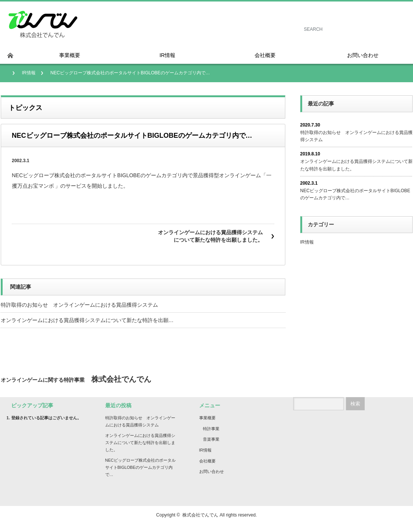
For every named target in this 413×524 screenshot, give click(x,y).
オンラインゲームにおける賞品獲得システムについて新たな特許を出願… (87, 320)
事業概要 (207, 418)
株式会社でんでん (200, 515)
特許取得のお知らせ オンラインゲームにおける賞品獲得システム (79, 305)
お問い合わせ (211, 471)
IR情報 (29, 72)
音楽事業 (211, 439)
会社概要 (207, 461)
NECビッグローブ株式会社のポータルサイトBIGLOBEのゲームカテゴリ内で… (355, 194)
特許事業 (211, 428)
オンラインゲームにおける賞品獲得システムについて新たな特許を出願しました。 (210, 236)
